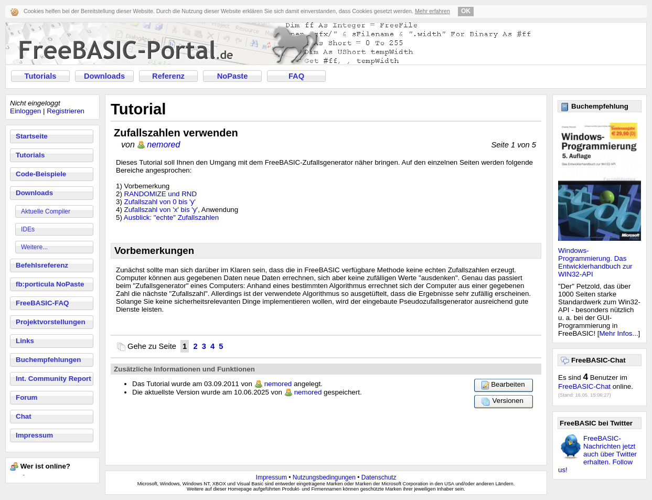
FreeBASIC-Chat (584, 386)
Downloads (104, 76)
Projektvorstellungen (50, 322)
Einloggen (25, 111)
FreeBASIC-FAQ (42, 303)
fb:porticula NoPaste (50, 284)
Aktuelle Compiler (45, 211)
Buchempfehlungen (48, 360)
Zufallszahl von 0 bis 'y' (160, 202)
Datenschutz (379, 477)
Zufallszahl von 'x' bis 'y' (161, 210)
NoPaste (232, 76)
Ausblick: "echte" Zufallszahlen (171, 217)
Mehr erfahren (432, 11)
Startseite (32, 136)
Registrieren (65, 111)
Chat (23, 416)
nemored (163, 144)
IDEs (28, 229)
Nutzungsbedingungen (324, 477)
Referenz (168, 76)
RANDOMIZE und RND (160, 194)
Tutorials (41, 76)
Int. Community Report (53, 378)
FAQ (296, 76)
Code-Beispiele (41, 174)
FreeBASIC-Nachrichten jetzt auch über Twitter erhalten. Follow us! (597, 454)
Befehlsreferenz (42, 265)
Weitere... (34, 247)
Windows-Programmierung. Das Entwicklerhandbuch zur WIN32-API (595, 262)
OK (466, 11)
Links (25, 341)
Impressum (34, 435)
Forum (26, 397)
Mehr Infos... (619, 333)
